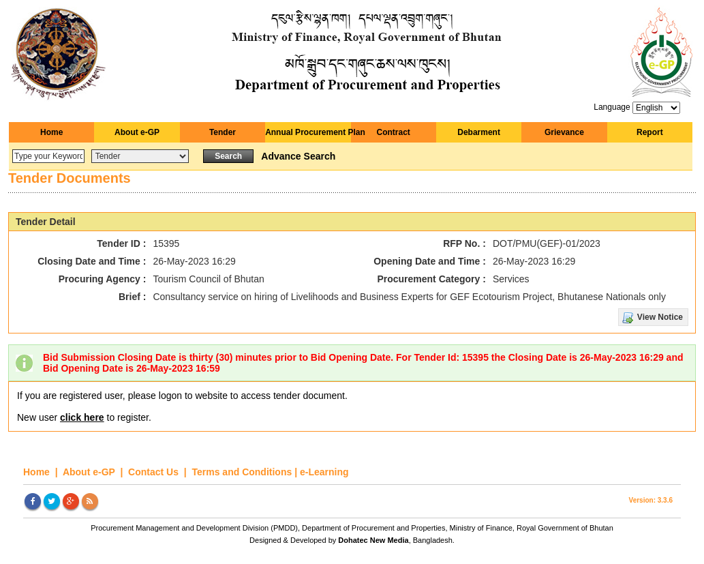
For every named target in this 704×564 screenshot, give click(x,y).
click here (82, 417)
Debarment (478, 132)
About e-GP (136, 132)
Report (650, 132)
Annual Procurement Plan (307, 132)
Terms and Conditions (242, 471)
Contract (393, 132)
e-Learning (324, 471)
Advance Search (298, 156)
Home (51, 132)
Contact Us (154, 471)
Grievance (564, 132)
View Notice (660, 317)
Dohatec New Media (373, 540)
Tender (222, 132)
